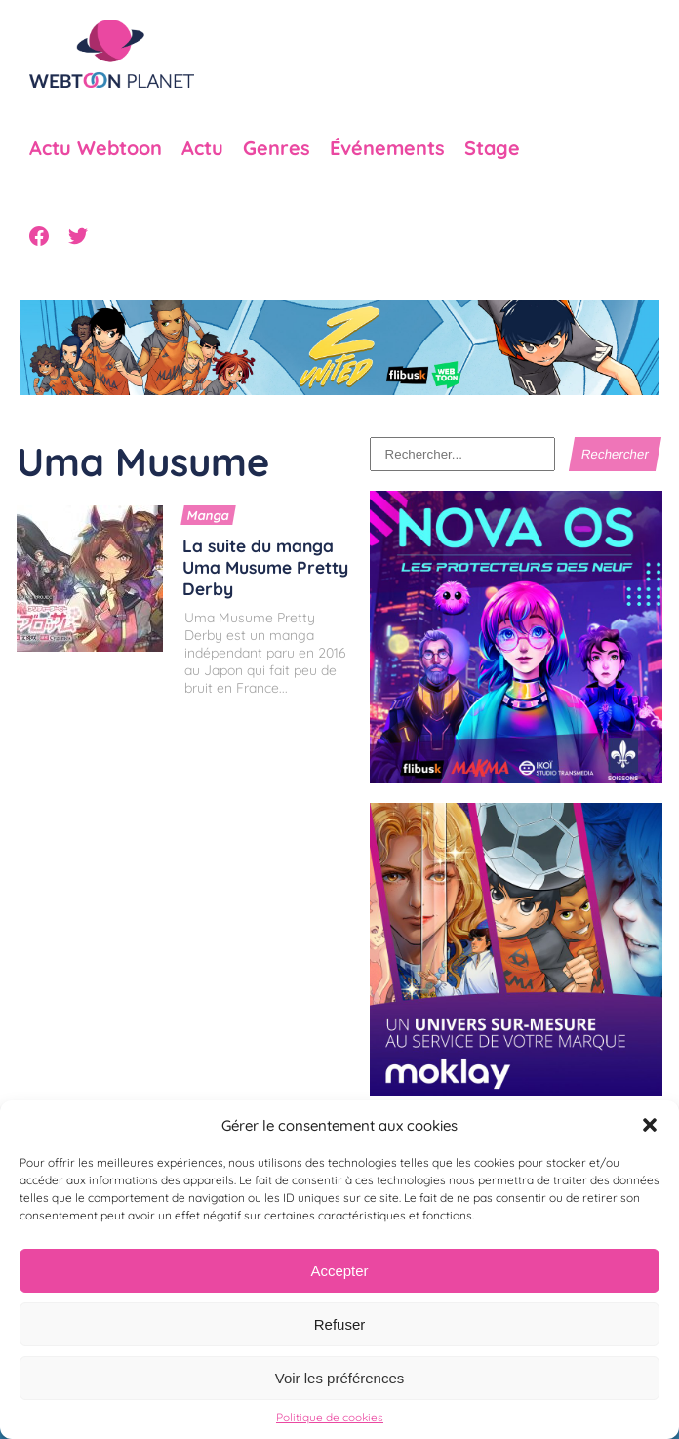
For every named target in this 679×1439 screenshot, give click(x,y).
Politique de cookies (329, 1417)
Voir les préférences (340, 1378)
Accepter (339, 1270)
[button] (649, 1125)
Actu (202, 148)
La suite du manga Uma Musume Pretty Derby (265, 567)
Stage (492, 148)
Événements (387, 148)
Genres (276, 148)
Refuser (340, 1324)
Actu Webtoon (95, 148)
